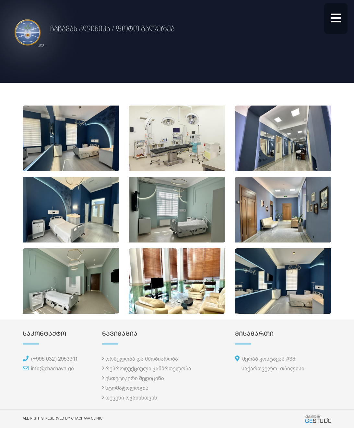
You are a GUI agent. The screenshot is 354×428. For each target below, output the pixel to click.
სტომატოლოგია (126, 388)
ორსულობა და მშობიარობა (141, 359)
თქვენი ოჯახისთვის (131, 398)
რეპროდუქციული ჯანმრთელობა (148, 369)
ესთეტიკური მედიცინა (134, 378)
